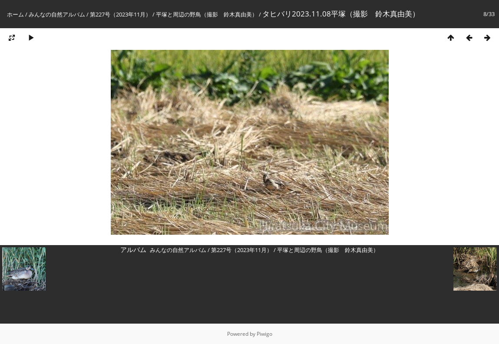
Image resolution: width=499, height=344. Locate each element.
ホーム (15, 14)
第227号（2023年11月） (120, 14)
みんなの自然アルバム (57, 14)
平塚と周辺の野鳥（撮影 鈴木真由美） (207, 14)
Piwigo (264, 333)
